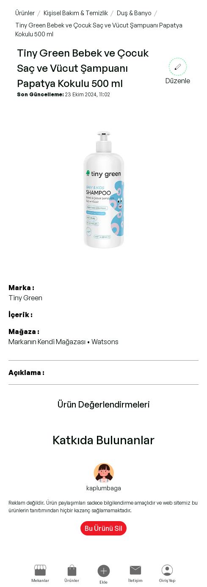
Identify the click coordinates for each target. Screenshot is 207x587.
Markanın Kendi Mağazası (47, 341)
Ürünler (25, 12)
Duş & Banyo (134, 12)
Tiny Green (25, 298)
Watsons (105, 341)
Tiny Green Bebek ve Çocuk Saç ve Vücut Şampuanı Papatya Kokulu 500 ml (98, 30)
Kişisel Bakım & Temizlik (76, 12)
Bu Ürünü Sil (103, 528)
